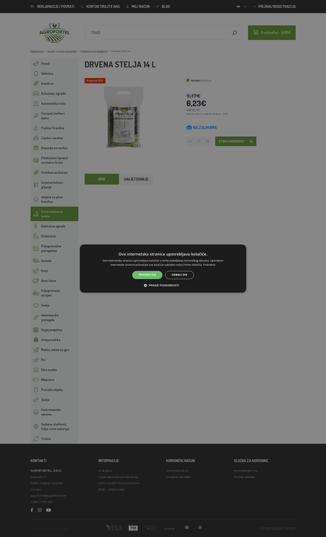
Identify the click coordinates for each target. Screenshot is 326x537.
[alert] (163, 268)
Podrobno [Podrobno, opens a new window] (209, 265)
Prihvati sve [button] (147, 275)
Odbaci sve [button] (179, 275)
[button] (163, 285)
